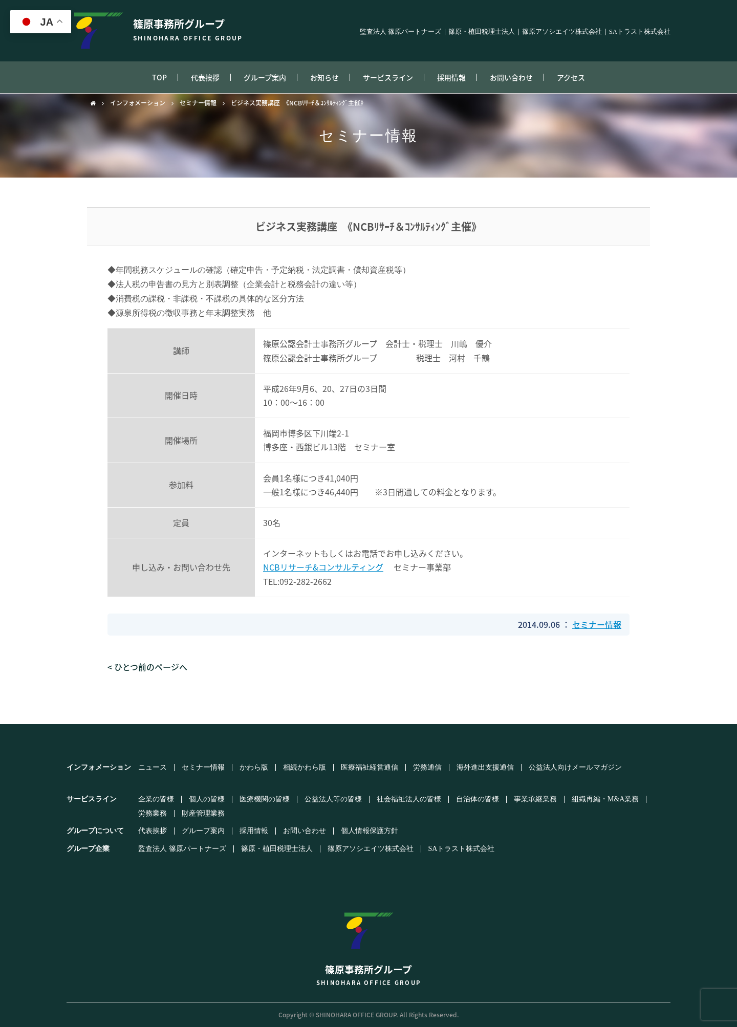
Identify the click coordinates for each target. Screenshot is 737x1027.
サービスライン (388, 77)
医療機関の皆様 (265, 799)
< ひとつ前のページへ (147, 667)
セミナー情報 (198, 103)
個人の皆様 (207, 799)
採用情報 (451, 77)
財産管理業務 (203, 813)
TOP (159, 77)
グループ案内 (265, 77)
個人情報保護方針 (369, 831)
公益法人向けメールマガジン (575, 767)
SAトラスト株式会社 (639, 32)
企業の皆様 (156, 799)
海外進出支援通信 (485, 767)
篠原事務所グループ (368, 944)
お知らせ (324, 77)
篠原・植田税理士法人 (481, 32)
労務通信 (427, 767)
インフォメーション (137, 103)
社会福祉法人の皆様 (409, 799)
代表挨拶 (205, 77)
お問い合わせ (511, 77)
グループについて (95, 831)
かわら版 (254, 767)
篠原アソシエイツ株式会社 (562, 32)
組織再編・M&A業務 (605, 799)
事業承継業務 (535, 799)
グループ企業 (88, 849)
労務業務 (152, 813)
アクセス (571, 77)
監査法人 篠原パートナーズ (400, 32)
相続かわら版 (304, 767)
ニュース (152, 767)
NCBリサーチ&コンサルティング (323, 567)
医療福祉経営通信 (369, 767)
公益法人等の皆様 (333, 799)
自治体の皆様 (477, 799)
